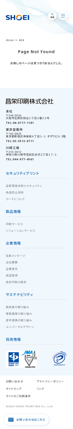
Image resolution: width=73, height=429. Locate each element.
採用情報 (13, 340)
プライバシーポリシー (50, 381)
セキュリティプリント (22, 174)
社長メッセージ (16, 255)
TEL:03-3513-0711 (20, 141)
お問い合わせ (14, 381)
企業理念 (12, 269)
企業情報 (13, 243)
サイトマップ (14, 388)
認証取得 (12, 275)
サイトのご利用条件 (18, 396)
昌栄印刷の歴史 (16, 282)
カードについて (15, 199)
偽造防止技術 (15, 192)
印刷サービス (14, 224)
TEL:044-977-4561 (20, 159)
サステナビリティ (19, 295)
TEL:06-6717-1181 (20, 122)
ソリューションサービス (20, 230)
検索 (52, 16)
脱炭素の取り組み (17, 307)
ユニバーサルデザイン (20, 327)
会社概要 (12, 262)
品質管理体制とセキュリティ (24, 186)
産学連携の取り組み (19, 320)
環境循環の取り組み (19, 313)
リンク (40, 388)
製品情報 (13, 212)
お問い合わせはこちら (26, 420)
